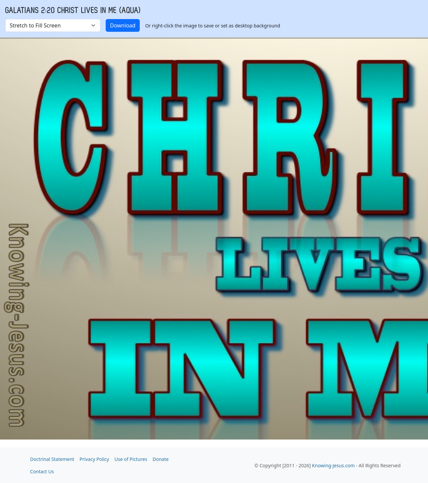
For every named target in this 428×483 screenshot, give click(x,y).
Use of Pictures (130, 459)
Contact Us (42, 471)
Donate (160, 459)
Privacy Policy (94, 459)
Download (122, 25)
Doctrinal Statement (52, 459)
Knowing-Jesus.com (333, 465)
